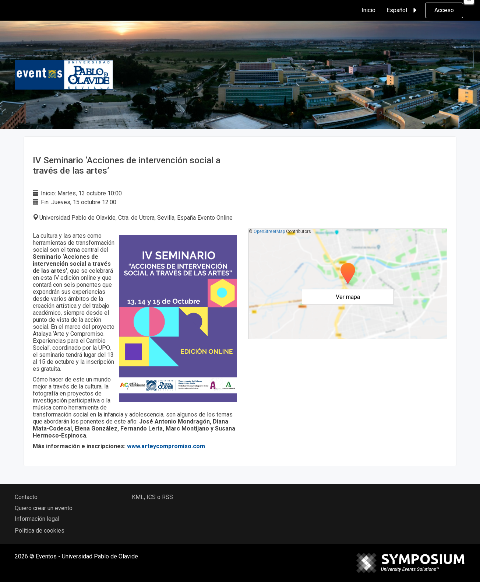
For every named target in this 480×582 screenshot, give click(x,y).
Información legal (37, 518)
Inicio (368, 10)
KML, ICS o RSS (152, 497)
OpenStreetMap (269, 231)
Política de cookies (39, 530)
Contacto (26, 497)
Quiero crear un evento (44, 508)
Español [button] (403, 10)
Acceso (444, 10)
